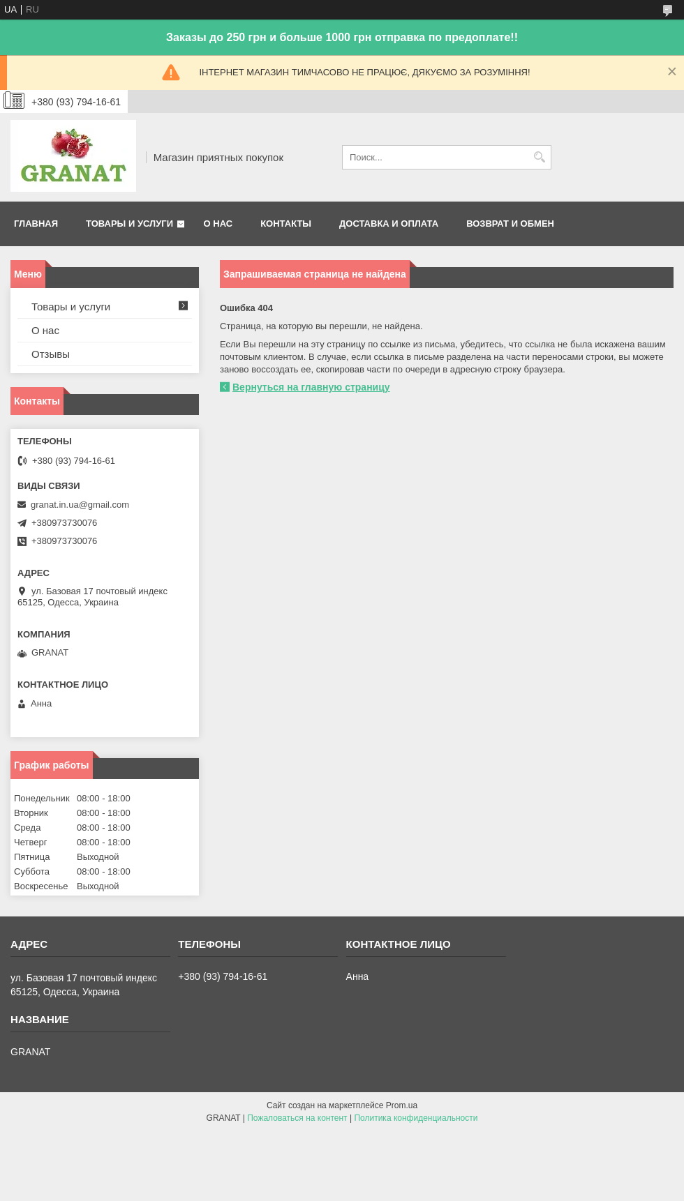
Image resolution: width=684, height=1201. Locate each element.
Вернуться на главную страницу (311, 387)
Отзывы (50, 354)
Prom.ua (401, 1105)
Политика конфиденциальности (415, 1118)
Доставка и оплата (388, 223)
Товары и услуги (129, 223)
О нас (218, 223)
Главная (36, 223)
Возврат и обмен (510, 223)
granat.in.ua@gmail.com (80, 504)
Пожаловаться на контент (297, 1118)
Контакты (285, 223)
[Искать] (539, 157)
